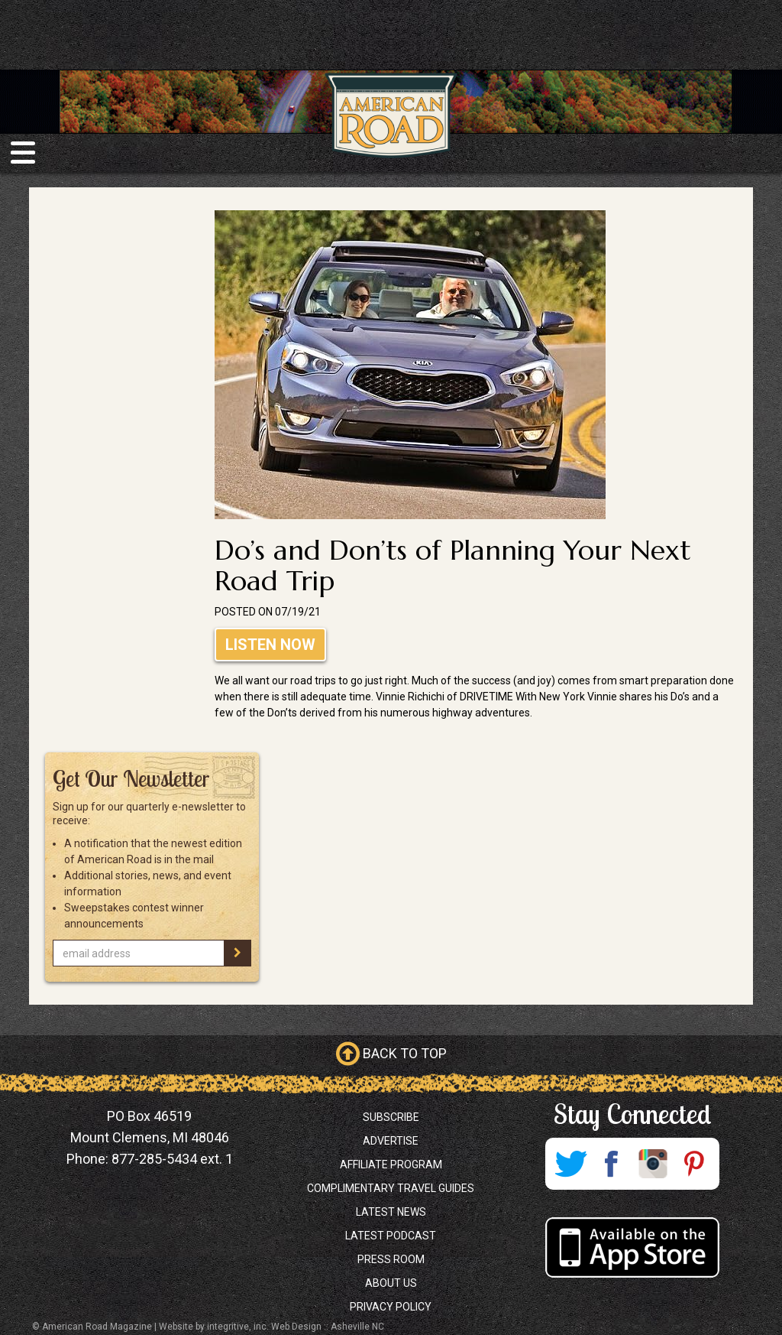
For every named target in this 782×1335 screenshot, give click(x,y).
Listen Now (270, 644)
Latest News (391, 1212)
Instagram (653, 1163)
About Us (391, 1283)
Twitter (570, 1163)
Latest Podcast (390, 1235)
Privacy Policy (390, 1307)
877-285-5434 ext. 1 (172, 1159)
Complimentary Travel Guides (390, 1188)
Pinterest (694, 1163)
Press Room (391, 1259)
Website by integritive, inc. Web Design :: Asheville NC (271, 1326)
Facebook (611, 1163)
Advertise (390, 1141)
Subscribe (391, 1117)
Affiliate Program (391, 1164)
